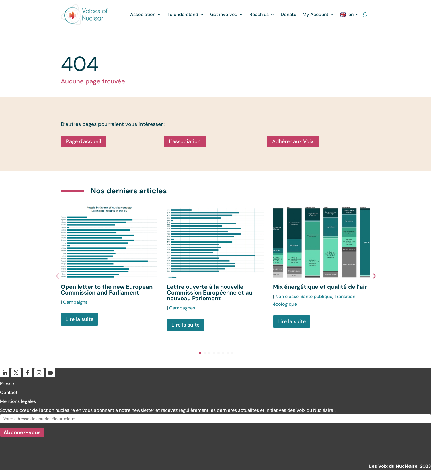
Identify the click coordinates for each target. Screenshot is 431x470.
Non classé (287, 296)
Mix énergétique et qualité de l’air (320, 286)
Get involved (223, 14)
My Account (315, 14)
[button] (377, 275)
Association (142, 14)
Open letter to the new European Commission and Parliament (107, 289)
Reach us (259, 14)
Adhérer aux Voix (292, 141)
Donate (288, 14)
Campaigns (75, 302)
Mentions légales (18, 401)
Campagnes (182, 308)
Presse (7, 384)
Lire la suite (79, 319)
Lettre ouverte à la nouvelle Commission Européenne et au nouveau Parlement (209, 292)
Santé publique (316, 296)
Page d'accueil (83, 141)
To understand (182, 14)
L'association (185, 141)
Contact (8, 392)
